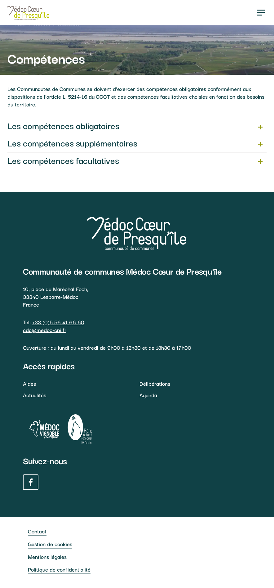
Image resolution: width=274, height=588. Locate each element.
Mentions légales (47, 556)
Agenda (148, 395)
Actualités (34, 395)
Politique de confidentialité (59, 569)
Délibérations (154, 383)
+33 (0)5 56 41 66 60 (58, 322)
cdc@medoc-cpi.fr (44, 329)
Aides (29, 383)
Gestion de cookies (50, 544)
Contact (37, 531)
